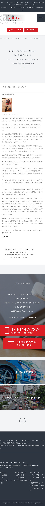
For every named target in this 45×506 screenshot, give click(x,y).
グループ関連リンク (37, 475)
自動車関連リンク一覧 (38, 485)
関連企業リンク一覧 (37, 483)
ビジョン (4, 477)
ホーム (4, 472)
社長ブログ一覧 (21, 472)
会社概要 (4, 475)
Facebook (5, 236)
